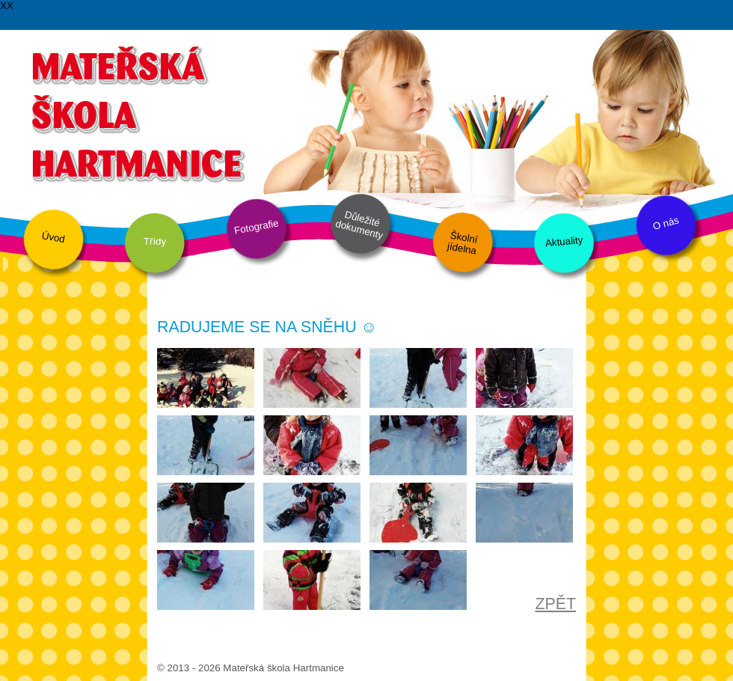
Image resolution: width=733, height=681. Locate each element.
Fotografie (256, 226)
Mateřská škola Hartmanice (136, 112)
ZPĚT (555, 604)
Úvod (53, 237)
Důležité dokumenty (359, 225)
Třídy (155, 241)
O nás (665, 224)
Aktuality (564, 241)
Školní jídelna (463, 243)
